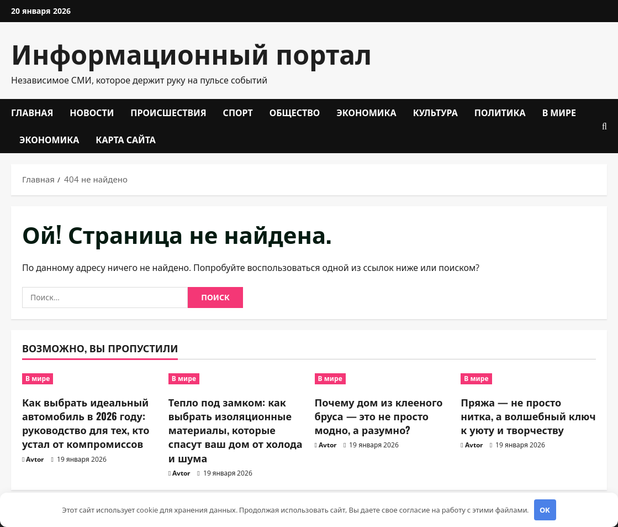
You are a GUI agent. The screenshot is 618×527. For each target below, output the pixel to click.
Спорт (238, 112)
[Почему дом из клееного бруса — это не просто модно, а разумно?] (382, 379)
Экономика (366, 112)
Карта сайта (126, 139)
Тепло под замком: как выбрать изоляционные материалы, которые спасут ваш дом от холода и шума (235, 430)
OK (545, 510)
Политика (500, 112)
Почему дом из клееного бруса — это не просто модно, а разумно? (379, 416)
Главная (32, 112)
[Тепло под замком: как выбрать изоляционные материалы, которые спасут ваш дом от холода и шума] (236, 379)
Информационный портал (191, 52)
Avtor (35, 459)
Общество (295, 112)
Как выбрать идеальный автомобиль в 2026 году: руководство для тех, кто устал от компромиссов (85, 423)
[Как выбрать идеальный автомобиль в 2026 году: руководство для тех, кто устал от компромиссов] (89, 379)
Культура (435, 112)
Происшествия (168, 112)
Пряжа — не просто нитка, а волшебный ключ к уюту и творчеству (528, 416)
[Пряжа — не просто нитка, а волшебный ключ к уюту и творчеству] (528, 379)
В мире (559, 112)
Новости (92, 112)
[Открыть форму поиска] (604, 126)
